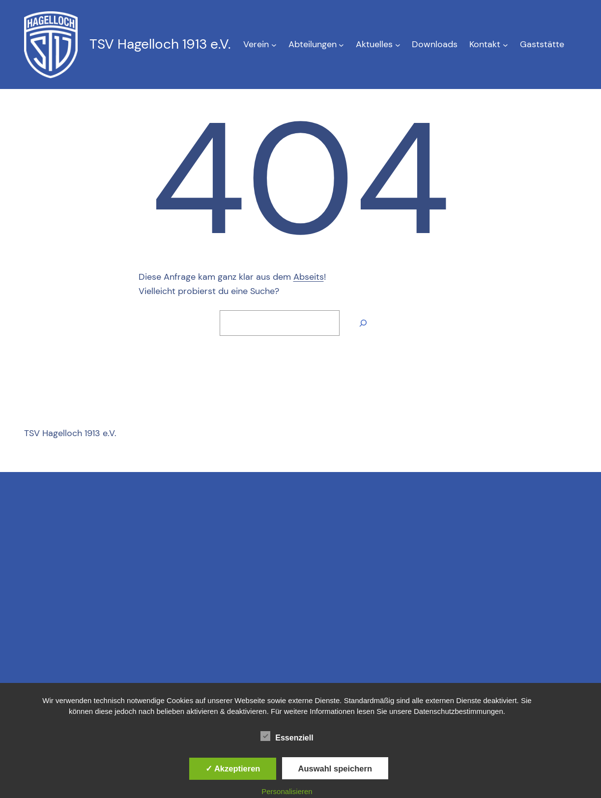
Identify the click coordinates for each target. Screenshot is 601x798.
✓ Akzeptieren (232, 768)
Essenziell (286, 736)
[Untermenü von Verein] (274, 44)
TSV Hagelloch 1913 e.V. (159, 44)
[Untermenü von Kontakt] (505, 44)
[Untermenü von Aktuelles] (398, 44)
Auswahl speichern (335, 768)
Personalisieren (286, 791)
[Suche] (363, 323)
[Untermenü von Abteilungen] (341, 44)
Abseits (308, 277)
